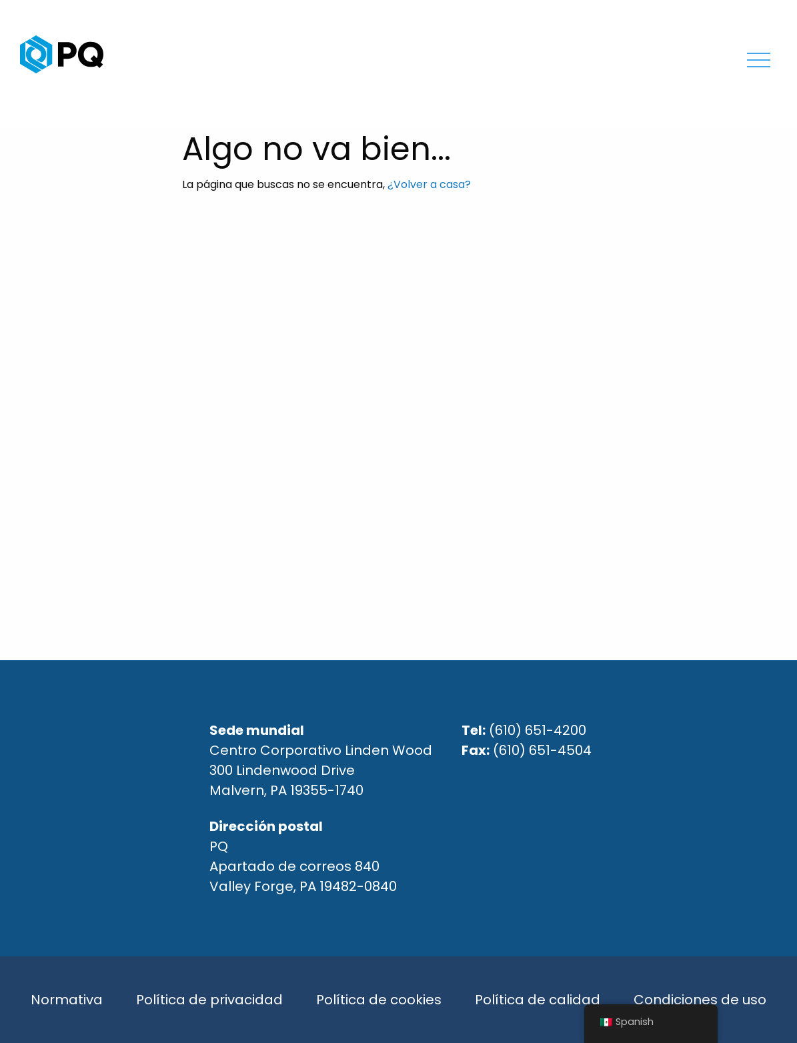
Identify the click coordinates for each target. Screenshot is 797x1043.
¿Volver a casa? (429, 184)
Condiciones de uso (700, 999)
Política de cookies (379, 999)
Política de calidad (537, 999)
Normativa (67, 999)
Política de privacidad (209, 999)
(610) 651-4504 (542, 750)
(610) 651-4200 (537, 730)
